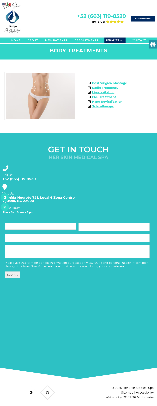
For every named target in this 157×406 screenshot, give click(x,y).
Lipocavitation (103, 92)
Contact (139, 40)
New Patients (56, 40)
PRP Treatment (104, 97)
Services (112, 40)
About (32, 40)
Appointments (143, 18)
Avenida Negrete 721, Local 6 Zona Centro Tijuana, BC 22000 (38, 199)
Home (15, 40)
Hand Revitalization (107, 101)
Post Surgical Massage (109, 83)
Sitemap (127, 392)
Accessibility (145, 392)
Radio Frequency (105, 88)
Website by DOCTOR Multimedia (129, 397)
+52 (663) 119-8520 (101, 16)
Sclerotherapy (103, 106)
